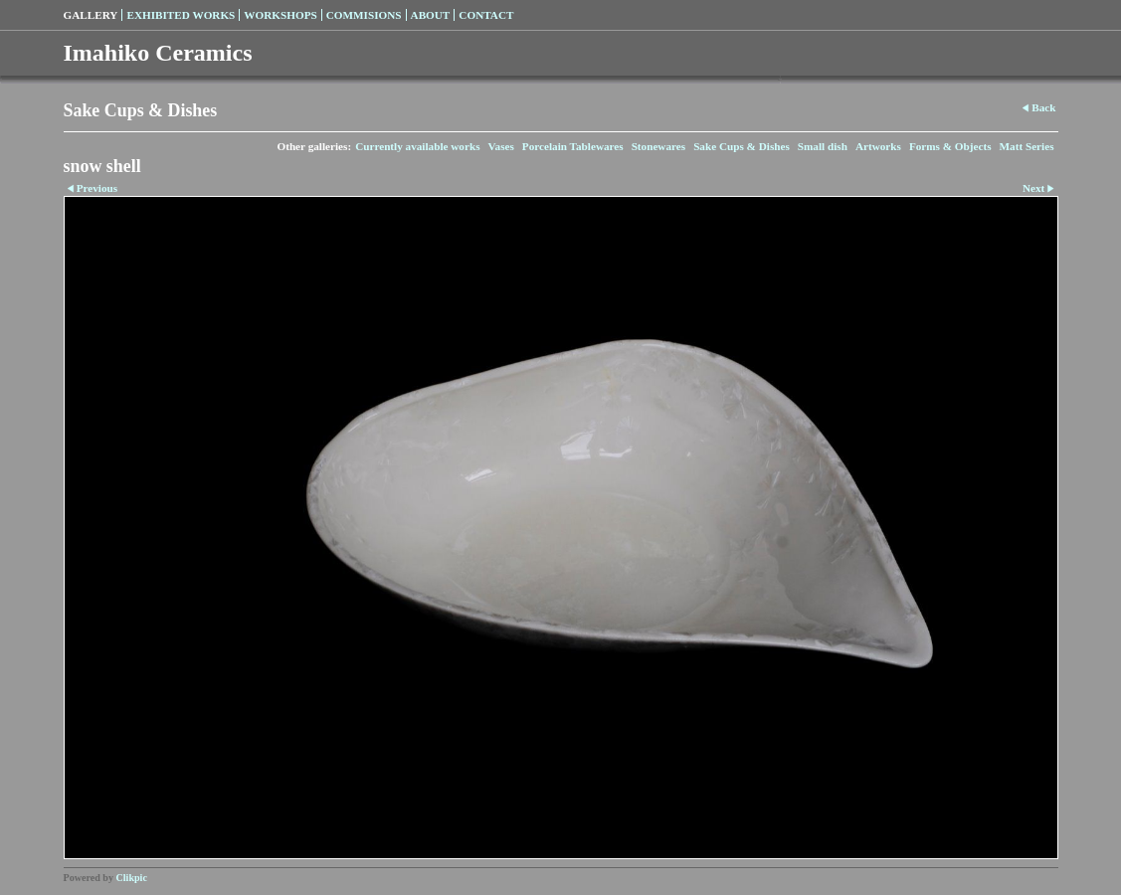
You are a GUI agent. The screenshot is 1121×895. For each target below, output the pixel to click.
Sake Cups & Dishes (741, 146)
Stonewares (658, 146)
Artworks (878, 146)
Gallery (91, 15)
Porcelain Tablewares (573, 146)
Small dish (822, 146)
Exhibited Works (180, 15)
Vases (500, 146)
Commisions (364, 15)
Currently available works (417, 146)
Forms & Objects (950, 146)
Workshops (280, 15)
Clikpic (131, 877)
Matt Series (1027, 146)
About (431, 15)
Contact (486, 15)
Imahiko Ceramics (158, 53)
